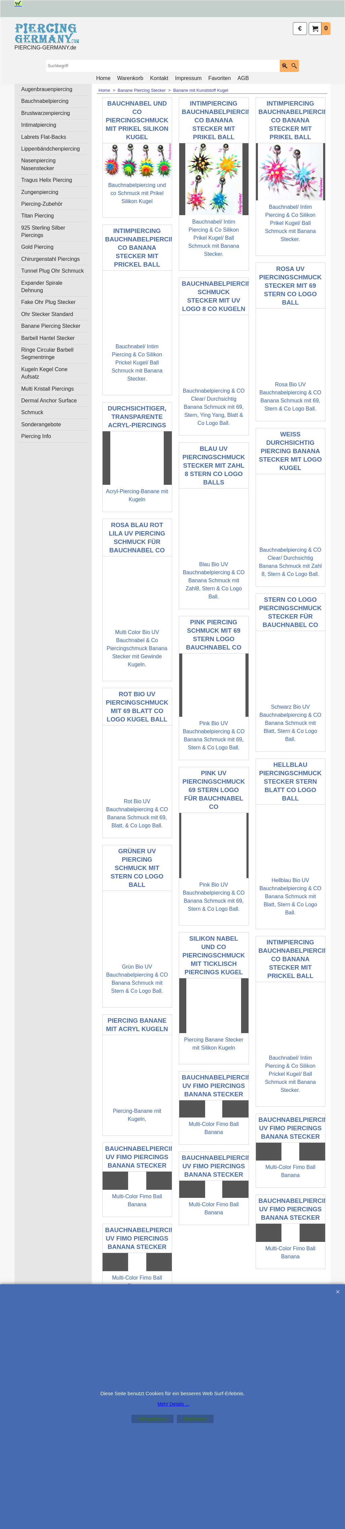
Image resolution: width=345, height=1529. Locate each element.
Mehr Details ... (173, 1404)
